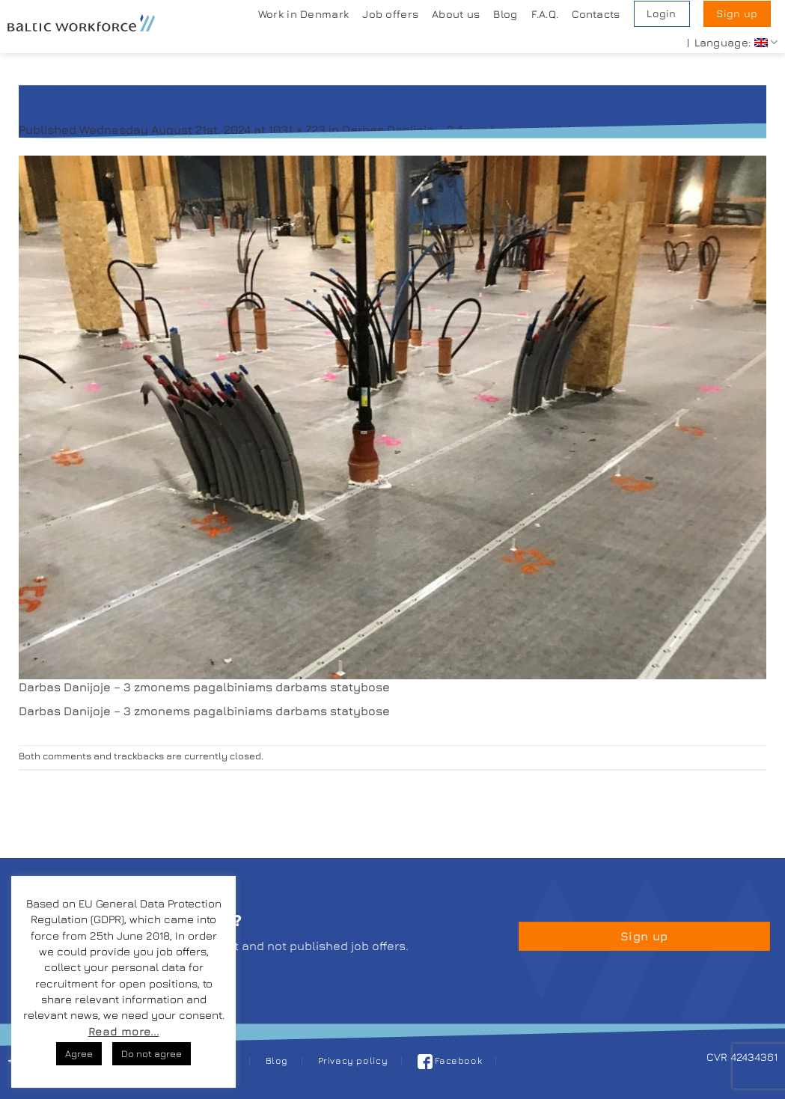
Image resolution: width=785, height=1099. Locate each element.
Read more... (123, 1031)
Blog (505, 13)
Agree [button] (79, 1053)
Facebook (450, 1060)
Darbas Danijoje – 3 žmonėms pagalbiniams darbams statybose (527, 129)
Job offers (390, 13)
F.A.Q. (545, 13)
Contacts (596, 13)
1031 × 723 (297, 129)
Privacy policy (353, 1060)
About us (456, 13)
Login (661, 13)
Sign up (736, 13)
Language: (736, 42)
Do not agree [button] (151, 1053)
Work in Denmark (303, 13)
